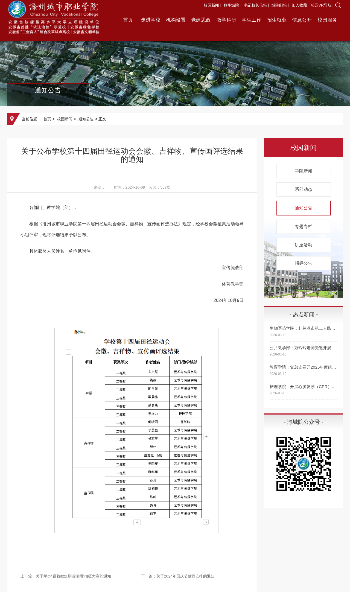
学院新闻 (303, 171)
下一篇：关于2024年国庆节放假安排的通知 (178, 576)
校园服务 (327, 20)
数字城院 (231, 5)
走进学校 (151, 20)
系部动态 (303, 189)
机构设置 (176, 20)
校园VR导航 (321, 5)
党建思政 (201, 20)
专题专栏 (303, 226)
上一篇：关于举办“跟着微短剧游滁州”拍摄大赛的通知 (66, 576)
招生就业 (277, 20)
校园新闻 (211, 5)
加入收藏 (300, 5)
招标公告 (303, 263)
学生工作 (251, 20)
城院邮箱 (279, 5)
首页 (128, 20)
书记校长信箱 (255, 5)
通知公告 (86, 119)
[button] (338, 5)
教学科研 (226, 20)
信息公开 (302, 20)
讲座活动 (303, 245)
